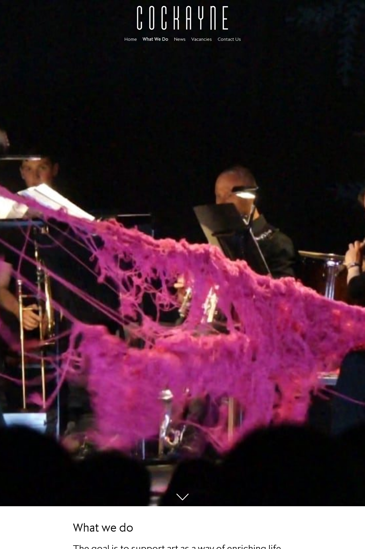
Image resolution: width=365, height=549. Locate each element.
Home (130, 39)
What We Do (155, 39)
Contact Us (229, 39)
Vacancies (201, 39)
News (180, 39)
